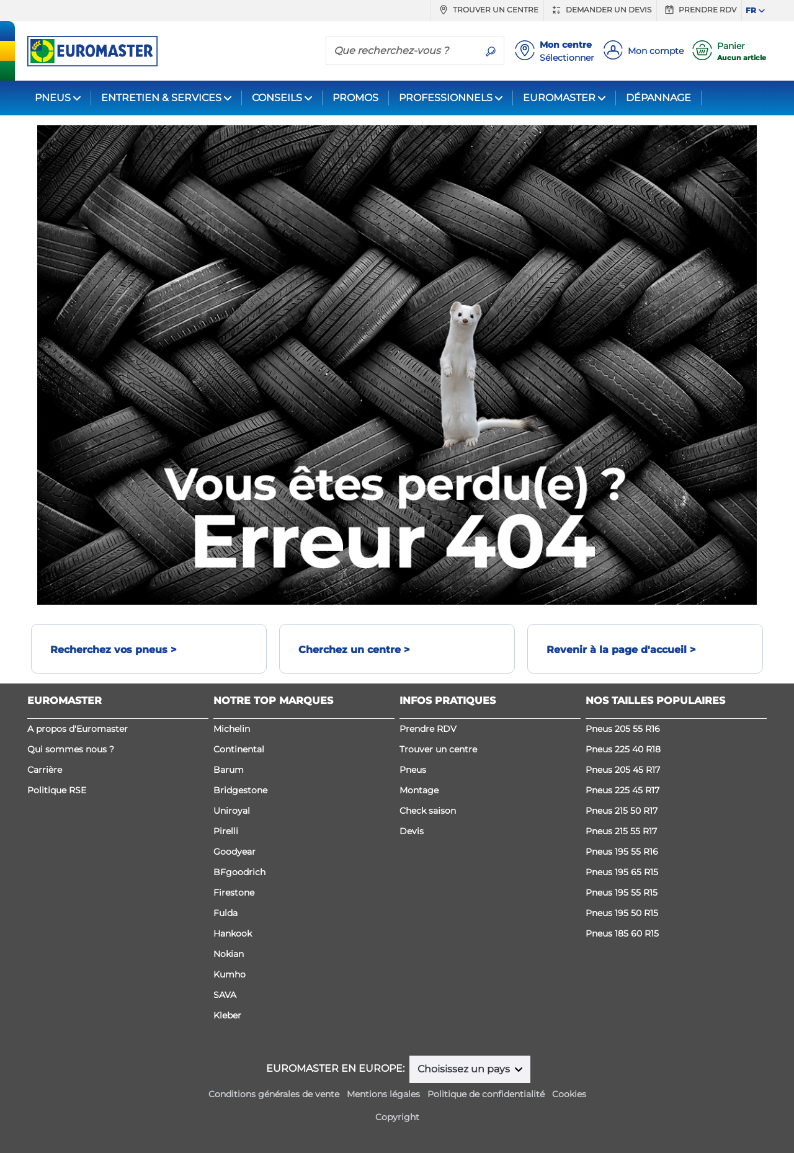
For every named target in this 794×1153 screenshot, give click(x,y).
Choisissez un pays (464, 1069)
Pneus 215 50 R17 (622, 810)
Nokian (228, 953)
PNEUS (53, 98)
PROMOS (355, 98)
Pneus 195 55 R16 (622, 851)
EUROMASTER (559, 98)
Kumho (229, 974)
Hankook (232, 933)
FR (751, 10)
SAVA (224, 994)
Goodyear (234, 851)
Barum (228, 769)
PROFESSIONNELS (446, 98)
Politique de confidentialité (486, 1094)
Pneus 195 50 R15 (622, 913)
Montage (419, 790)
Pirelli (225, 831)
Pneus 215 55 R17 (621, 831)
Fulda (225, 913)
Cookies (569, 1094)
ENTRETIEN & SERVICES (161, 98)
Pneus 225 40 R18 (623, 749)
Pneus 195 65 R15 (622, 872)
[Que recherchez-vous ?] (402, 50)
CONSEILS (277, 98)
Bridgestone (240, 790)
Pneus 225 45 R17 (622, 790)
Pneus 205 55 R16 (623, 728)
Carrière (44, 769)
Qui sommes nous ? (70, 749)
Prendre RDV (699, 9)
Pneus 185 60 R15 (622, 933)
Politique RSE (56, 790)
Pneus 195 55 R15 (622, 892)
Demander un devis (600, 9)
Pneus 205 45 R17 (623, 769)
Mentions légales (383, 1094)
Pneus (412, 769)
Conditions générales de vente (273, 1094)
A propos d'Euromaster (77, 728)
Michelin (231, 728)
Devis (411, 831)
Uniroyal (231, 810)
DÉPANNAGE (658, 98)
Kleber (227, 1015)
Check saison (427, 810)
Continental (238, 749)
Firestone (233, 892)
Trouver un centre (487, 9)
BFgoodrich (239, 872)
